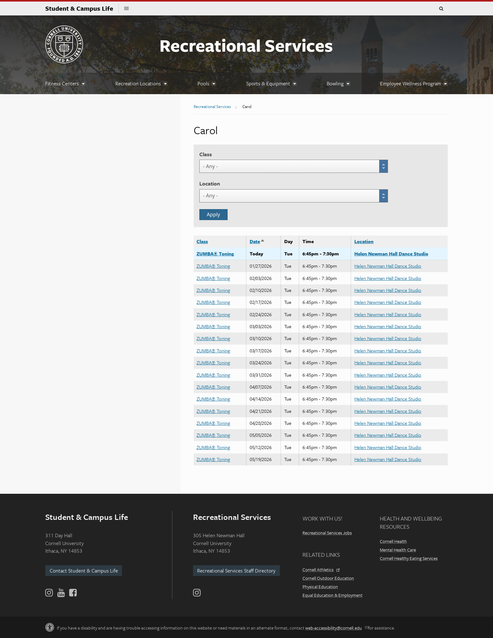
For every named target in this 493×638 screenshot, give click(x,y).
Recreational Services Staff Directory (236, 570)
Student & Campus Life (82, 8)
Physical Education (320, 586)
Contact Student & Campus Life (84, 570)
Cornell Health (393, 541)
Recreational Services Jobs (327, 532)
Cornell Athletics (320, 569)
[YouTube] (61, 592)
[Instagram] (197, 592)
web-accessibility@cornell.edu (336, 627)
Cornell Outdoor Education (328, 578)
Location (209, 183)
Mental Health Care (398, 549)
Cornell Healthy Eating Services (409, 558)
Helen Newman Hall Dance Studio (391, 253)
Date (257, 241)
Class (205, 154)
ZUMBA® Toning (215, 253)
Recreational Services (246, 45)
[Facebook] (72, 592)
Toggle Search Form (441, 8)
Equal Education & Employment (332, 595)
